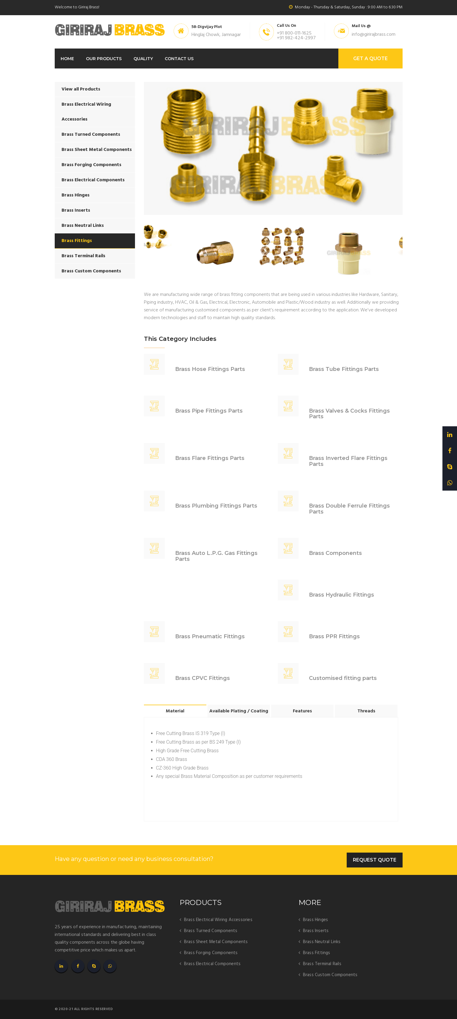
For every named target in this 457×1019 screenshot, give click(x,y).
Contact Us (179, 58)
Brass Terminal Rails (83, 256)
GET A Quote (370, 58)
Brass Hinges (75, 195)
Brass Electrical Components (93, 180)
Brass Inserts (76, 210)
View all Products (81, 89)
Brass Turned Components (91, 134)
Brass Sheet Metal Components (97, 150)
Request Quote (374, 860)
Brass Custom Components (91, 271)
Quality (143, 58)
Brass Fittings (77, 241)
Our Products (104, 58)
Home (67, 58)
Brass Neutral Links (83, 226)
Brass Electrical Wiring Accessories (86, 112)
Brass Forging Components (91, 165)
